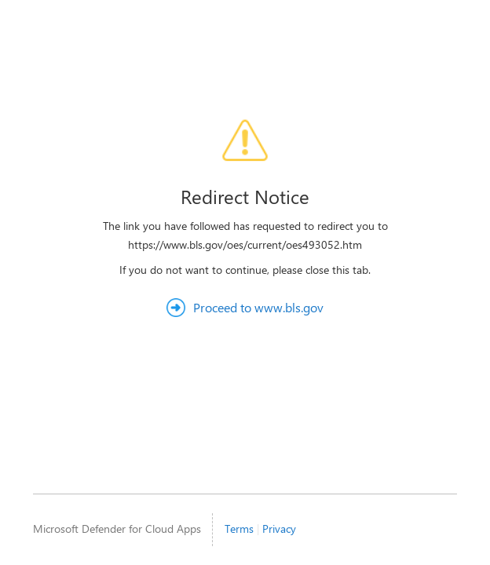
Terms (239, 528)
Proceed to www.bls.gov (258, 307)
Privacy (279, 528)
